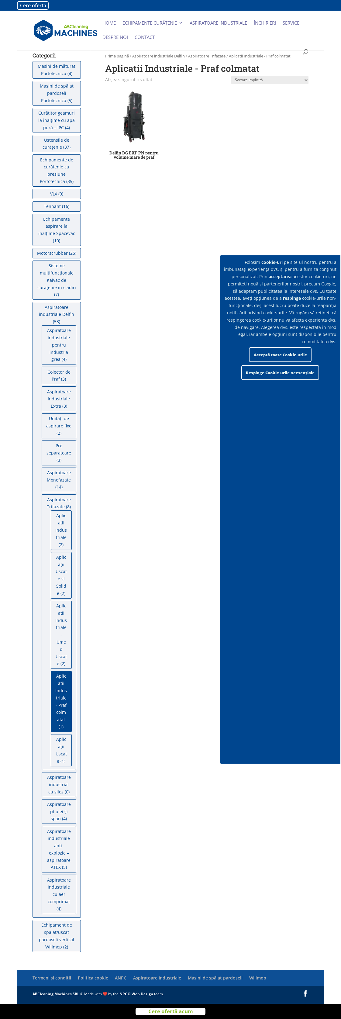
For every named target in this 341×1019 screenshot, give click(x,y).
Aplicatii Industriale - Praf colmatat (61, 697)
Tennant (52, 206)
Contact (145, 37)
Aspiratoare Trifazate (207, 56)
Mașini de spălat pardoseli (215, 978)
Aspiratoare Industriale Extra (59, 399)
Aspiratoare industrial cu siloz (59, 784)
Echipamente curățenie (149, 23)
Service (291, 23)
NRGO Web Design (136, 994)
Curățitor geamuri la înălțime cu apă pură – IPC (56, 120)
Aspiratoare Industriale (157, 978)
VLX (53, 194)
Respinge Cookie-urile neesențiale (280, 372)
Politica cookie (93, 978)
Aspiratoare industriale (218, 23)
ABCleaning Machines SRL (56, 994)
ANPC (120, 978)
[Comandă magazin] (269, 80)
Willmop (257, 978)
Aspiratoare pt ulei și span (59, 811)
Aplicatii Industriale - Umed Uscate (61, 634)
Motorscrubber (52, 253)
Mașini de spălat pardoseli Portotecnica (57, 93)
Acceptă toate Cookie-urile (280, 355)
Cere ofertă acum (170, 1011)
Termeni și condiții (52, 978)
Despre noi (115, 37)
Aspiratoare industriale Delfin (158, 56)
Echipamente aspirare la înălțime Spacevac (56, 226)
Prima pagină (117, 56)
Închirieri (265, 23)
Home (109, 23)
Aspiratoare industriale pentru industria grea (59, 344)
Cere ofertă (33, 5)
